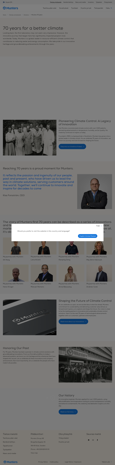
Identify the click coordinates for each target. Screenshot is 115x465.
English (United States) (88, 236)
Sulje (99, 226)
